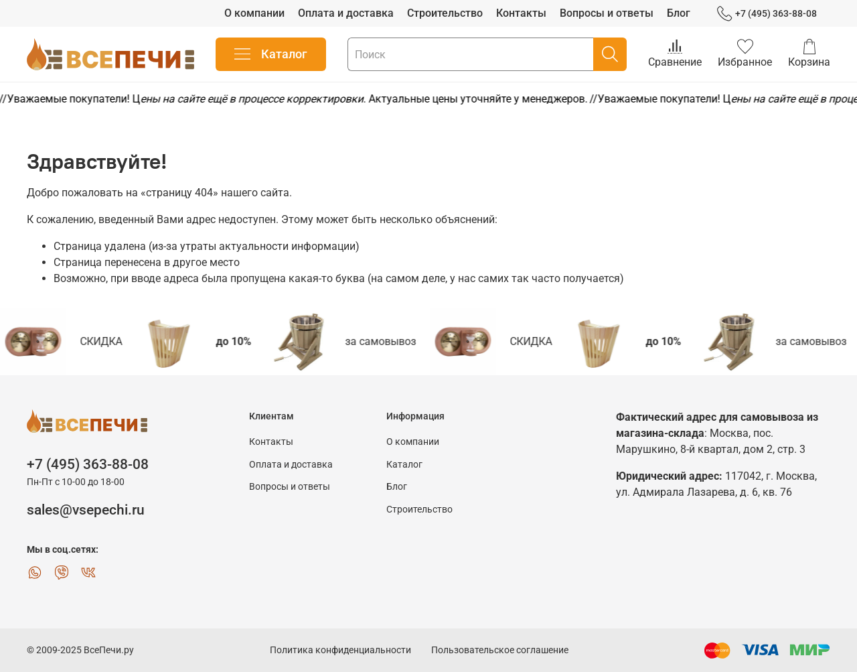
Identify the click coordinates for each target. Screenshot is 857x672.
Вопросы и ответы (606, 13)
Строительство (445, 13)
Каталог (270, 54)
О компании (254, 13)
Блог (678, 13)
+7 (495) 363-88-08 (767, 14)
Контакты (521, 13)
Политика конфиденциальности (340, 650)
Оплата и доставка (346, 13)
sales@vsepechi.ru (86, 510)
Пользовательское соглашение (499, 650)
